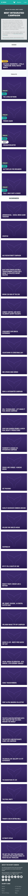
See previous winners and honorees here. (13, 37)
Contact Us (18, 888)
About (3, 888)
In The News (18, 886)
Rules (3, 891)
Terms (3, 893)
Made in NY (16, 874)
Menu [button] (3, 2)
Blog (16, 893)
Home (3, 886)
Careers (17, 891)
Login (25, 2)
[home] (14, 2)
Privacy (7, 893)
